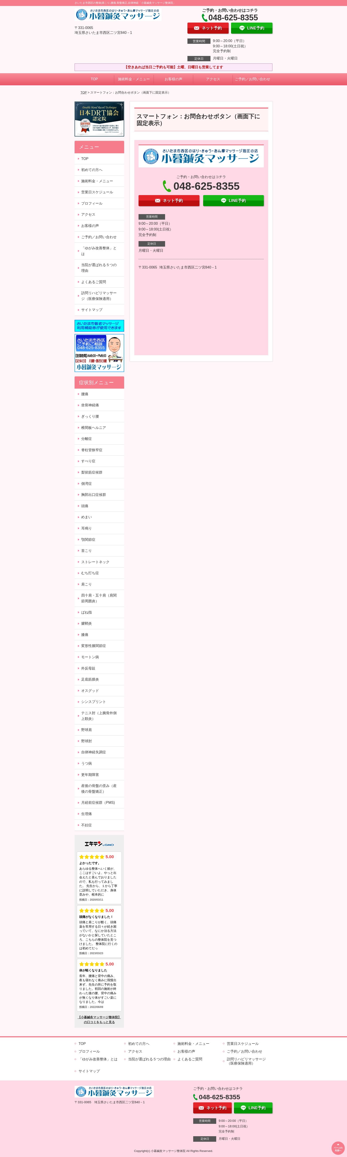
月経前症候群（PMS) (98, 802)
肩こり (86, 584)
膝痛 (84, 635)
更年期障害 (90, 775)
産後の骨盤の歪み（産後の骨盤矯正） (99, 788)
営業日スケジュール (97, 192)
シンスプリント (93, 702)
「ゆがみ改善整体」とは (99, 251)
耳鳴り (86, 528)
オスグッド (90, 691)
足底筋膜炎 (90, 679)
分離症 (86, 439)
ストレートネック (95, 562)
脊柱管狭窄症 (91, 450)
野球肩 (86, 730)
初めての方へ (91, 170)
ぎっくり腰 (90, 416)
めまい (86, 517)
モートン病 (90, 657)
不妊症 (86, 825)
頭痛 (84, 506)
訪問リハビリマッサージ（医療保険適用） (99, 296)
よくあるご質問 (93, 282)
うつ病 (86, 763)
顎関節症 (88, 539)
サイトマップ (91, 310)
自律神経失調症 (93, 752)
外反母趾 (88, 668)
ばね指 (86, 612)
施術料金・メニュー (134, 79)
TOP (94, 79)
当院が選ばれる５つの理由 (99, 267)
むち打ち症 (90, 573)
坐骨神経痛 (90, 405)
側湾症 (86, 483)
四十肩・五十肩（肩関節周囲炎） (99, 598)
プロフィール (91, 203)
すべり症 (88, 461)
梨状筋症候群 (91, 472)
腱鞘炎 (86, 623)
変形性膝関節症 (93, 646)
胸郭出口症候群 (93, 495)
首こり (86, 551)
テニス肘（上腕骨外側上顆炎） (99, 716)
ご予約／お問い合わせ (252, 79)
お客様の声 (173, 79)
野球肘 (86, 741)
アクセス (213, 79)
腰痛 (84, 394)
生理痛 (86, 814)
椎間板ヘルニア (93, 428)
